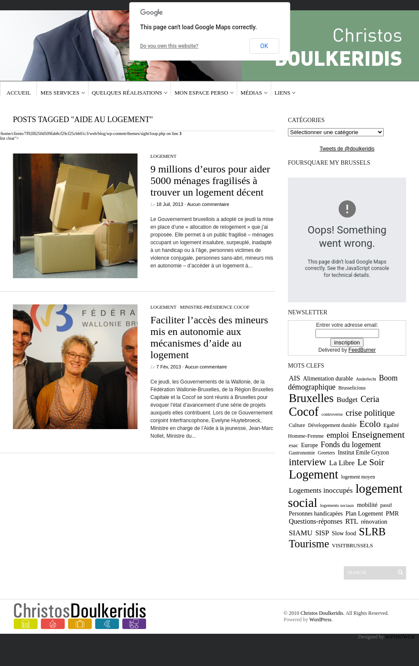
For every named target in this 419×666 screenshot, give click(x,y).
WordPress (320, 620)
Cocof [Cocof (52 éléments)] (303, 411)
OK (264, 46)
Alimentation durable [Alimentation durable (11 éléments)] (328, 378)
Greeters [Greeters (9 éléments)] (326, 453)
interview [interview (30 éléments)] (307, 461)
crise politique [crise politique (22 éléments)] (370, 412)
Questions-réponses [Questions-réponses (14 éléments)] (316, 521)
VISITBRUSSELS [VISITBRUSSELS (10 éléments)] (352, 546)
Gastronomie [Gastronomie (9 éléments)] (302, 453)
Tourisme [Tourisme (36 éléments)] (309, 543)
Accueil (18, 92)
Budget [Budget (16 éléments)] (347, 400)
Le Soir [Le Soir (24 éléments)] (371, 462)
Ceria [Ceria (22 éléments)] (370, 399)
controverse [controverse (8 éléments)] (332, 414)
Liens (283, 92)
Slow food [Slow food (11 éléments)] (344, 533)
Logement (163, 156)
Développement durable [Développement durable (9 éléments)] (332, 425)
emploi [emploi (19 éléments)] (338, 434)
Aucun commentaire (208, 204)
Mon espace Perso (201, 92)
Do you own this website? (169, 46)
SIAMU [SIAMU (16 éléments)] (300, 533)
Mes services (59, 92)
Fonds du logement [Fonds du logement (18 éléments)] (351, 444)
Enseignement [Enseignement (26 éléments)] (378, 435)
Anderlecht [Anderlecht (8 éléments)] (366, 379)
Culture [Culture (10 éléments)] (297, 425)
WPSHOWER (400, 637)
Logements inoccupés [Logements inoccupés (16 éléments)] (321, 490)
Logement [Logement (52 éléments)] (313, 474)
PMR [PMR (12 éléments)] (392, 513)
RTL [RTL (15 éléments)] (351, 521)
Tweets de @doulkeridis (347, 149)
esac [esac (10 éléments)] (293, 445)
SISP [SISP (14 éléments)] (322, 533)
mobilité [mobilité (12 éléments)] (367, 504)
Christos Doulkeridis (321, 613)
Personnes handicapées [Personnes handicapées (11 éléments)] (316, 513)
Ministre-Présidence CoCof (215, 307)
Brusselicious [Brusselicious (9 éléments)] (352, 388)
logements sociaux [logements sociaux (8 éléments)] (337, 505)
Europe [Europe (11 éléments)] (309, 445)
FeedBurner (362, 350)
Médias (251, 92)
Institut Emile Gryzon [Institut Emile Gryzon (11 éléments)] (363, 452)
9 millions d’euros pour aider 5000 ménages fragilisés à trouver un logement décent (210, 180)
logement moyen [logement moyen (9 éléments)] (358, 477)
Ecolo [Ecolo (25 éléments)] (370, 424)
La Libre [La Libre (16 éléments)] (342, 463)
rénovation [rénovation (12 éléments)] (374, 521)
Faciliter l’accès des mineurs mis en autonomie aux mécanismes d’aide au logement (209, 337)
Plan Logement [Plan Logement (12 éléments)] (364, 513)
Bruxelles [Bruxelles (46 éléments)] (311, 398)
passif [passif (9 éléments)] (386, 505)
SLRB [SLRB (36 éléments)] (372, 531)
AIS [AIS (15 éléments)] (294, 378)
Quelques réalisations (127, 92)
